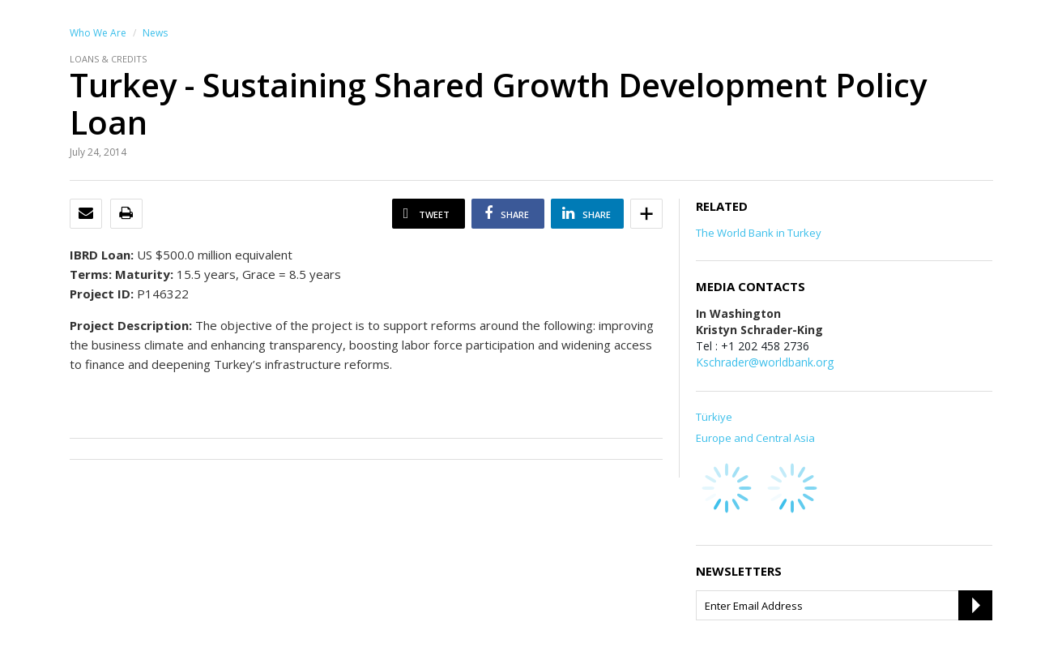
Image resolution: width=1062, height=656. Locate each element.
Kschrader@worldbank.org (765, 362)
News (155, 33)
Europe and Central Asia (755, 438)
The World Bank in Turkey (758, 232)
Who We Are (98, 33)
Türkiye (714, 416)
